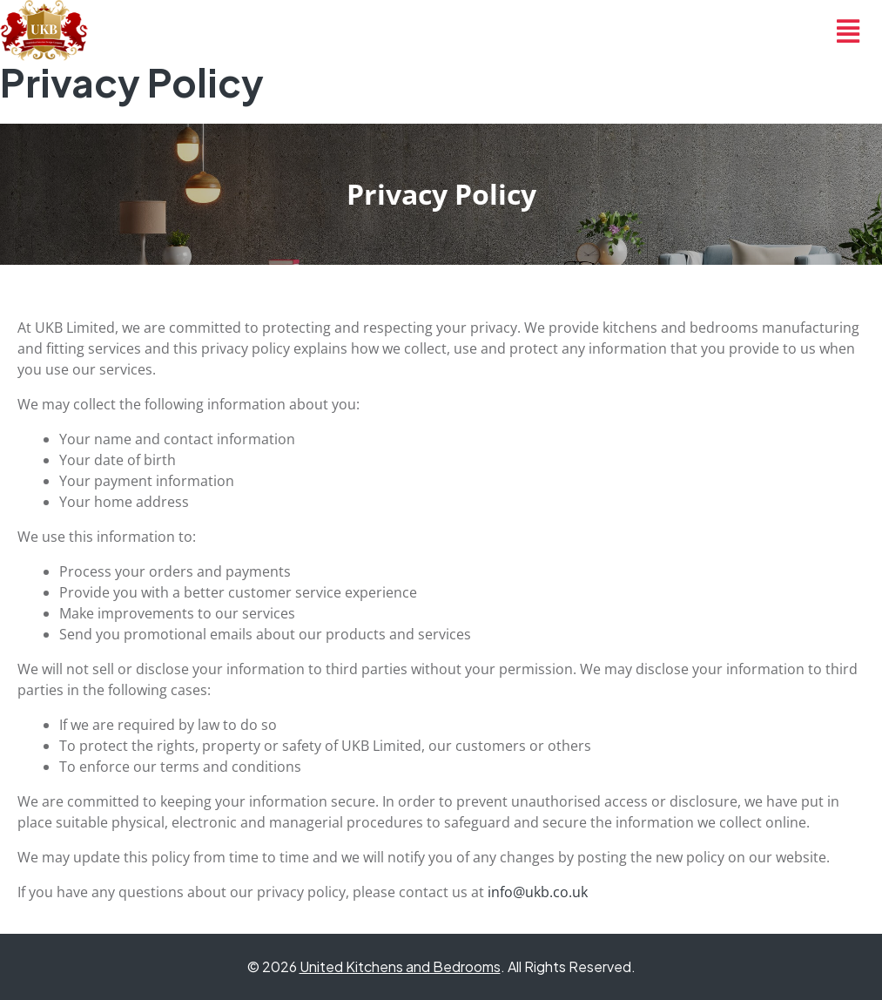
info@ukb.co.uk (538, 892)
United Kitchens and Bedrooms (400, 966)
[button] (848, 30)
